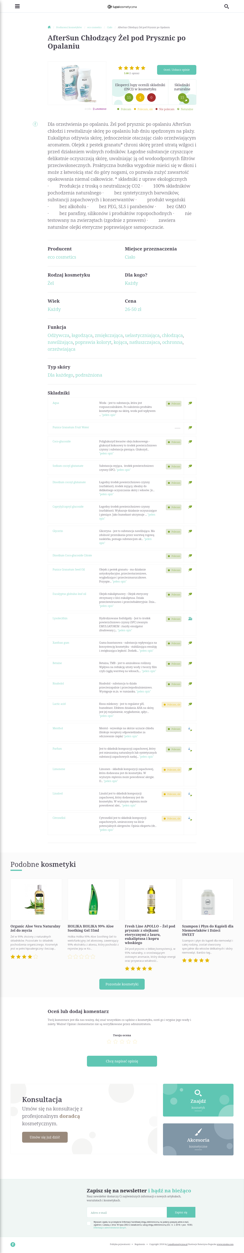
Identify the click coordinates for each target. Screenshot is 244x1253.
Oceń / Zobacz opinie (177, 70)
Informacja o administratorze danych (110, 1228)
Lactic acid (59, 704)
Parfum (57, 748)
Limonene (59, 769)
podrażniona (88, 375)
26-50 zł (133, 309)
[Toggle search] (229, 6)
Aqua (56, 403)
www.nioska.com (225, 1244)
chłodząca (172, 335)
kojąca (120, 342)
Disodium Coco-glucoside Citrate (72, 555)
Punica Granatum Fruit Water (71, 427)
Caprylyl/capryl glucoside (68, 506)
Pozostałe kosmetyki (122, 984)
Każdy (131, 283)
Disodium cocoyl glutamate (69, 482)
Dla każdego (60, 375)
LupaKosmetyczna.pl (178, 1244)
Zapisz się (181, 1212)
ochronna (172, 342)
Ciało (130, 257)
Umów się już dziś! (45, 1137)
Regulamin (140, 1244)
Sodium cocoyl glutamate (68, 466)
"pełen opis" (109, 415)
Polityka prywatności (120, 1244)
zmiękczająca (109, 335)
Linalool (58, 793)
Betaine (57, 663)
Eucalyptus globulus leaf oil (69, 594)
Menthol (58, 728)
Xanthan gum (61, 642)
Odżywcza (58, 335)
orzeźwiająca (61, 349)
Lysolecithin (60, 618)
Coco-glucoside (62, 441)
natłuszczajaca (144, 342)
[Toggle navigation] (15, 6)
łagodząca (82, 335)
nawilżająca (60, 342)
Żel (51, 283)
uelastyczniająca (142, 335)
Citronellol (59, 818)
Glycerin (58, 531)
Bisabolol (58, 683)
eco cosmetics (62, 257)
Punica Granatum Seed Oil (69, 569)
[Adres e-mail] (127, 1212)
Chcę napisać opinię (122, 1061)
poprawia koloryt (93, 342)
